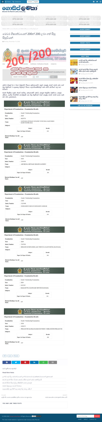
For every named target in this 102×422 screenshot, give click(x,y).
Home (8, 1)
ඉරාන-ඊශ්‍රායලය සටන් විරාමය (12, 386)
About (86, 419)
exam (9, 356)
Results (16, 356)
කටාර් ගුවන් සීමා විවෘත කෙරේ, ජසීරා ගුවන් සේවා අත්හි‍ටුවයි (22, 380)
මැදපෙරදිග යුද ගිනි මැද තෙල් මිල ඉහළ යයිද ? (17, 389)
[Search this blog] (85, 416)
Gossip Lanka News (15, 416)
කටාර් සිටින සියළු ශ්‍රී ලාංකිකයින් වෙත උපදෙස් (17, 383)
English (36, 1)
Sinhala (30, 1)
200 (8, 29)
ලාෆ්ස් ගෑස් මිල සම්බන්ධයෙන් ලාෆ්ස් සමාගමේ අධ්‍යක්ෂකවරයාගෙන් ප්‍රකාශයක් (27, 376)
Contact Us (17, 1)
